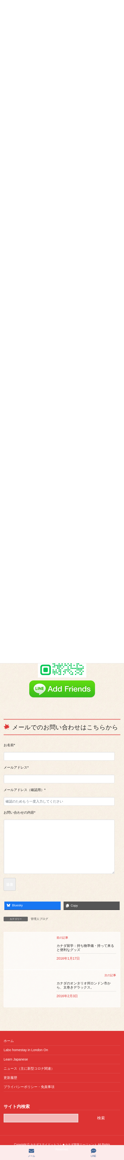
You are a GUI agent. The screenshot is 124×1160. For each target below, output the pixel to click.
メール (31, 1152)
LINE (93, 1152)
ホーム (9, 1041)
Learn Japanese (16, 1059)
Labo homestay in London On (26, 1050)
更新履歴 (10, 1078)
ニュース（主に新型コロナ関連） (29, 1068)
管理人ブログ (39, 919)
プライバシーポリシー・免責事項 (29, 1087)
